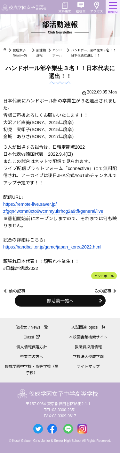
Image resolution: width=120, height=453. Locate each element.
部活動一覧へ (60, 300)
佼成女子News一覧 (31, 327)
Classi (29, 337)
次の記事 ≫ (106, 291)
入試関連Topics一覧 (88, 327)
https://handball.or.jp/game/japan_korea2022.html (52, 246)
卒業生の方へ (31, 356)
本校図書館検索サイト (88, 337)
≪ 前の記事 (14, 291)
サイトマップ (88, 366)
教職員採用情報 (88, 347)
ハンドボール (104, 276)
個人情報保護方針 (31, 347)
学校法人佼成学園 (88, 356)
